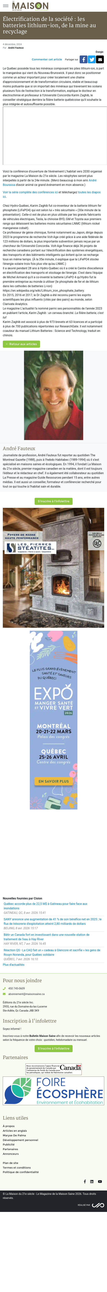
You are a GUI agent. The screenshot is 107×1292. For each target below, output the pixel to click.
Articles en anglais (15, 1130)
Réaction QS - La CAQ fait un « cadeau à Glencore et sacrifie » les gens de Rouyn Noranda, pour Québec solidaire (52, 952)
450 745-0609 (16, 988)
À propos (9, 1126)
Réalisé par (84, 1205)
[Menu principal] (5, 5)
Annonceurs (11, 1154)
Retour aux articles (21, 344)
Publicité (9, 1144)
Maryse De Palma (14, 1135)
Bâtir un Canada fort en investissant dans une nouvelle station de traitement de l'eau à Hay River (46, 937)
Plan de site (10, 1163)
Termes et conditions (17, 1167)
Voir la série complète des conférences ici (31, 192)
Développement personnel (20, 1140)
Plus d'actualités (13, 964)
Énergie (99, 52)
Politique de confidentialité (21, 1172)
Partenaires (10, 1149)
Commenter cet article (47, 59)
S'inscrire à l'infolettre (53, 501)
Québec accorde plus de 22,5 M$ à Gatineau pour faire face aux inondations (45, 906)
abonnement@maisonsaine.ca (26, 994)
